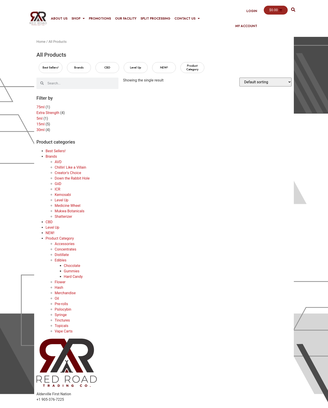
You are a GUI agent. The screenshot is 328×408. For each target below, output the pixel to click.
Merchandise (65, 293)
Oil (57, 298)
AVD (58, 162)
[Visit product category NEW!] (164, 67)
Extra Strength (47, 113)
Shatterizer (63, 216)
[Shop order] (265, 82)
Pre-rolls (61, 304)
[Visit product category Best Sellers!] (50, 67)
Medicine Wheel (67, 205)
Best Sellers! (56, 151)
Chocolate (72, 266)
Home (41, 42)
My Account (246, 26)
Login (251, 11)
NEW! (50, 233)
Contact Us (187, 18)
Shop (78, 18)
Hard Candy (73, 276)
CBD (49, 222)
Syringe (61, 315)
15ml (40, 124)
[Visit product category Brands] (78, 67)
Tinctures (62, 320)
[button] (293, 9)
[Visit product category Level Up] (135, 67)
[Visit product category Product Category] (192, 67)
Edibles (60, 260)
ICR (57, 189)
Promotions (100, 18)
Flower (60, 282)
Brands (51, 156)
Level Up (61, 200)
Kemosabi (63, 195)
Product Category (60, 238)
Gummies (71, 271)
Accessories (64, 244)
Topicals (61, 326)
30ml (40, 130)
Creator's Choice (68, 173)
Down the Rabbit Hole (72, 178)
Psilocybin (63, 309)
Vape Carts (63, 331)
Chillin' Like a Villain (70, 167)
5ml (39, 118)
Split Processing (155, 18)
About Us (59, 18)
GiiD (58, 184)
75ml (40, 107)
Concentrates (65, 249)
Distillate (62, 255)
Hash (59, 287)
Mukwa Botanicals (70, 211)
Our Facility (125, 18)
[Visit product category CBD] (107, 67)
